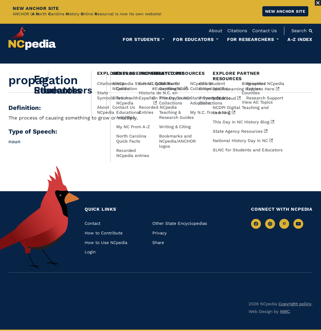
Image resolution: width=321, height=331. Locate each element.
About (215, 30)
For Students (141, 39)
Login (90, 251)
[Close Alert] (318, 3)
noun (14, 141)
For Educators (193, 39)
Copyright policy (294, 303)
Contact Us (264, 30)
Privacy (159, 233)
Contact (92, 223)
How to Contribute (104, 233)
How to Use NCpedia (106, 242)
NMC (285, 311)
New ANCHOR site (285, 11)
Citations (237, 30)
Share (158, 242)
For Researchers (250, 39)
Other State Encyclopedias (179, 223)
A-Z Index (300, 39)
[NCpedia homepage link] (32, 38)
